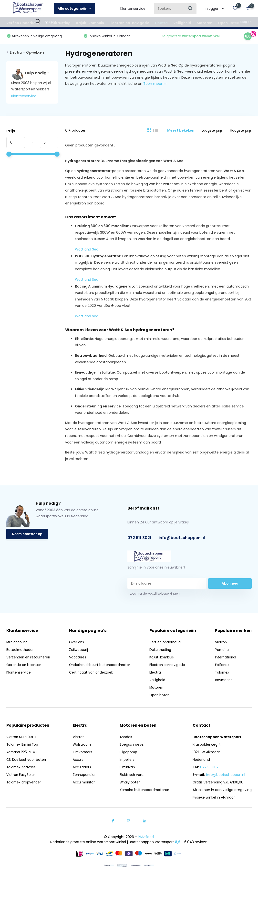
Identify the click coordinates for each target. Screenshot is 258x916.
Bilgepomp (128, 753)
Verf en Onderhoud (23, 22)
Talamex (222, 673)
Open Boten (228, 22)
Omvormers (82, 753)
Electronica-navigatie (129, 22)
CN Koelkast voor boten (26, 760)
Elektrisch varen (132, 775)
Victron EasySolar (20, 775)
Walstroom (81, 745)
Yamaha (222, 650)
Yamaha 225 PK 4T (22, 753)
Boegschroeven (132, 745)
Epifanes (222, 666)
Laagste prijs (212, 131)
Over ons (77, 643)
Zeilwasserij (78, 650)
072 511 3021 (139, 539)
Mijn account (17, 643)
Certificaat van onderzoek (91, 673)
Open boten (161, 696)
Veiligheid (182, 22)
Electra (161, 22)
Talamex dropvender (24, 783)
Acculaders (81, 768)
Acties (250, 22)
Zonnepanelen (84, 775)
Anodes (125, 738)
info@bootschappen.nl (182, 539)
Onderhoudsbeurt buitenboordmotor (101, 666)
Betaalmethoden (20, 650)
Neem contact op (27, 535)
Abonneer (230, 584)
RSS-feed (146, 838)
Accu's (77, 760)
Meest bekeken (180, 131)
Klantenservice (132, 8)
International (226, 658)
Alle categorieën (74, 8)
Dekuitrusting (58, 22)
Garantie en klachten (24, 666)
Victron (221, 643)
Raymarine (224, 681)
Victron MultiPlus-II (22, 738)
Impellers (126, 760)
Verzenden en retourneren (29, 658)
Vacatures (78, 658)
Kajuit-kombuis (90, 22)
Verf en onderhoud (167, 643)
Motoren (204, 22)
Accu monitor (83, 783)
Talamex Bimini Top (23, 745)
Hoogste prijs (241, 131)
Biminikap (127, 768)
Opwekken (35, 53)
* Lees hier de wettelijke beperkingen (153, 595)
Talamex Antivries (21, 768)
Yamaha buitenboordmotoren (144, 791)
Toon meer (154, 84)
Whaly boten (129, 783)
